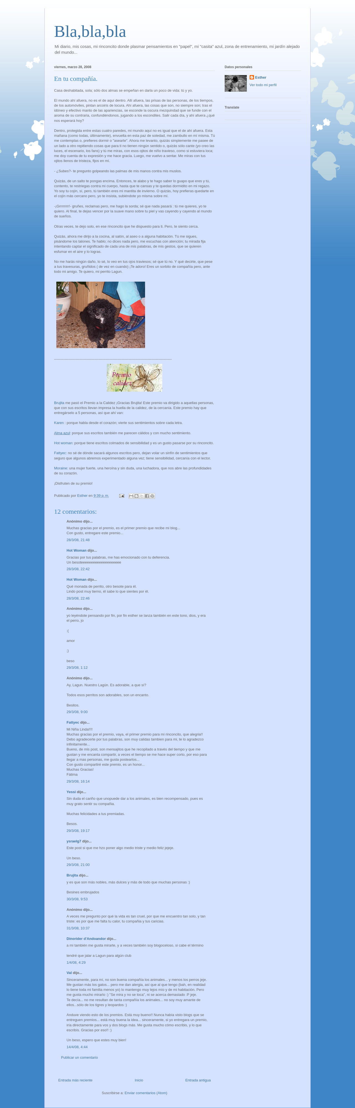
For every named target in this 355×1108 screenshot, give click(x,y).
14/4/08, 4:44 (77, 1047)
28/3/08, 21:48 (78, 540)
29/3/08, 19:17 (78, 831)
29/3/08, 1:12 (77, 667)
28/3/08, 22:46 (78, 598)
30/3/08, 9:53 (77, 899)
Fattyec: (60, 453)
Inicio (139, 1080)
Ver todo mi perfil (263, 85)
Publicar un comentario (79, 1057)
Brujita (59, 403)
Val (69, 973)
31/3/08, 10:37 (78, 928)
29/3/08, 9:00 (77, 712)
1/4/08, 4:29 (76, 962)
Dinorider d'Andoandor (86, 939)
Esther (260, 77)
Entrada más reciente (75, 1080)
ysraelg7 (74, 841)
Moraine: (61, 468)
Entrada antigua (198, 1080)
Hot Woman (77, 550)
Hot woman (63, 443)
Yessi (71, 792)
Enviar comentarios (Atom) (146, 1093)
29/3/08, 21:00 (78, 865)
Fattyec (73, 722)
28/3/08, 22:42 (78, 569)
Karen (59, 423)
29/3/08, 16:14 (78, 781)
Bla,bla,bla (90, 31)
